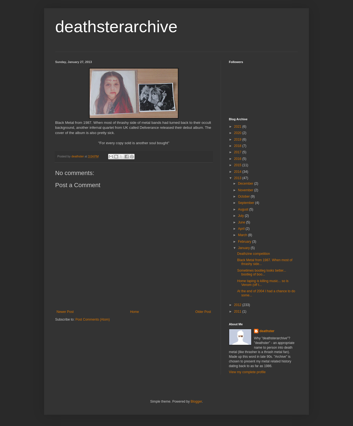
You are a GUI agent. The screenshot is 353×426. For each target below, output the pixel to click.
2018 (238, 146)
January (244, 248)
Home (134, 312)
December (246, 183)
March (243, 235)
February (245, 242)
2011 (238, 311)
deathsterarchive (116, 26)
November (246, 190)
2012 (238, 305)
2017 (238, 152)
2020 (238, 133)
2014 (238, 172)
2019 (238, 139)
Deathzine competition (253, 254)
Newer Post (65, 312)
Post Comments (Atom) (92, 319)
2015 (238, 165)
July (241, 216)
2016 (238, 159)
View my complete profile (247, 372)
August (243, 209)
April (241, 229)
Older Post (203, 312)
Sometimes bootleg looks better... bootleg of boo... (261, 272)
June (242, 222)
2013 (238, 178)
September (246, 203)
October (244, 196)
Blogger (196, 401)
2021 (238, 127)
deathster (267, 331)
